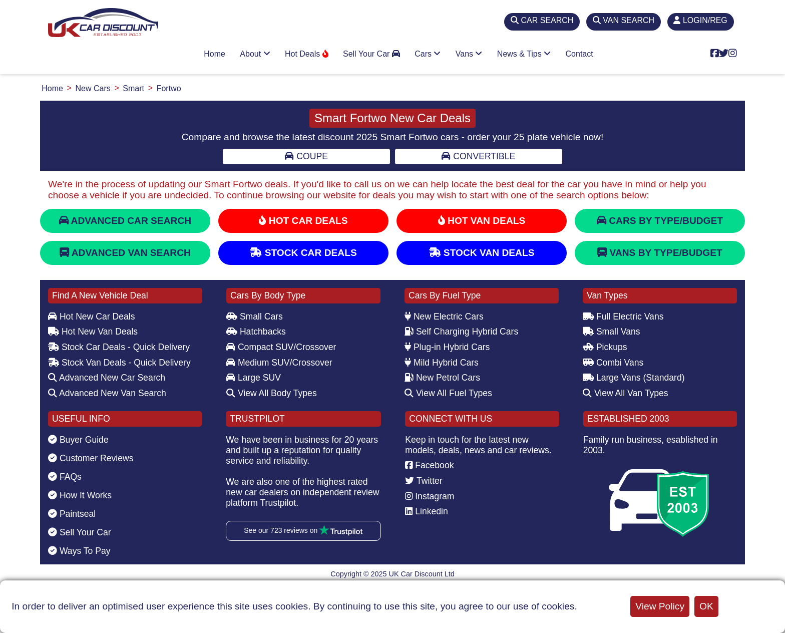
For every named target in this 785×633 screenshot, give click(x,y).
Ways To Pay (79, 551)
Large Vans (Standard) (634, 378)
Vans (469, 54)
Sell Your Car (371, 54)
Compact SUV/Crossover (281, 347)
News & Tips (524, 54)
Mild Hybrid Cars (442, 363)
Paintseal (72, 514)
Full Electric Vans (623, 316)
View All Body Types (271, 393)
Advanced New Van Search (107, 393)
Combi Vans (613, 363)
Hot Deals (306, 54)
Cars (428, 54)
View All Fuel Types (448, 393)
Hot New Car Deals (91, 316)
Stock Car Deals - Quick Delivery (119, 347)
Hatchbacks (256, 332)
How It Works (80, 495)
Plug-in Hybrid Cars (447, 347)
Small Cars (254, 316)
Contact (579, 54)
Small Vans (611, 332)
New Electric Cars (444, 316)
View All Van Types (625, 393)
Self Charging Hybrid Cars (461, 332)
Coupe (306, 156)
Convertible (478, 156)
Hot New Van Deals (93, 332)
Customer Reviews (91, 458)
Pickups (605, 347)
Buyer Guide (78, 440)
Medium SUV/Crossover (279, 363)
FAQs (65, 477)
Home (214, 54)
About (255, 54)
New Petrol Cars (442, 378)
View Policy (659, 606)
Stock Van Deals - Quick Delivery (119, 363)
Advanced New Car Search (106, 378)
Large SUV (253, 378)
